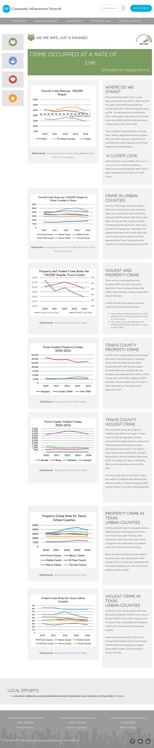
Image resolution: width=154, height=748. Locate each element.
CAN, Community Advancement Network (41, 740)
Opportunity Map (100, 21)
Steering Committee (130, 21)
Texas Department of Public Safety (62, 153)
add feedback (141, 8)
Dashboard (19, 21)
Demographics (74, 21)
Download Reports (46, 21)
